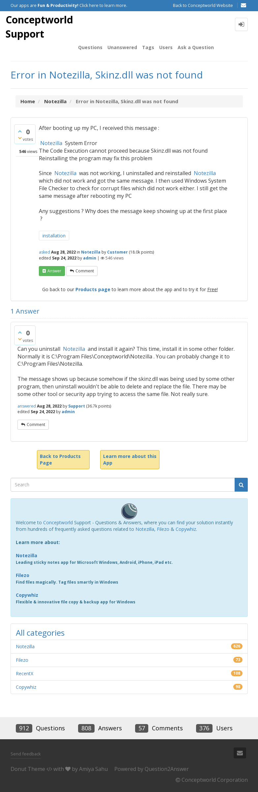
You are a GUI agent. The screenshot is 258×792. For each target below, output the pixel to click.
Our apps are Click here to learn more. (69, 5)
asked (44, 252)
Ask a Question (196, 47)
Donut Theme (28, 769)
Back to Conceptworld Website (203, 5)
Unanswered (122, 47)
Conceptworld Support (39, 27)
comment (84, 271)
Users (166, 47)
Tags (148, 47)
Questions (90, 47)
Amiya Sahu (93, 769)
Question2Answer (167, 769)
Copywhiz (186, 529)
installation (54, 235)
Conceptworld (58, 522)
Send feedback (26, 754)
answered (26, 406)
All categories (40, 632)
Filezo (163, 529)
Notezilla (51, 143)
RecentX (24, 673)
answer (54, 271)
